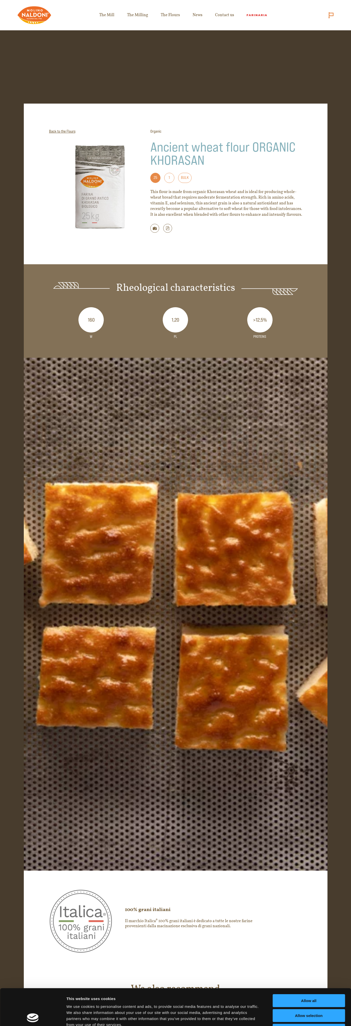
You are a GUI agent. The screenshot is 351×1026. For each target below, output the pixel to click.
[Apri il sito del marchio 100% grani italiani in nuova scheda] (175, 921)
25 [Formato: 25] (155, 177)
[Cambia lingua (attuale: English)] (330, 15)
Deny (309, 994)
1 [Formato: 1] (169, 177)
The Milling (137, 15)
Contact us (224, 15)
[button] (167, 228)
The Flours (170, 15)
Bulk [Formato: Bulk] (185, 177)
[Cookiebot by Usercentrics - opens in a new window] (33, 1016)
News (197, 15)
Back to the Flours (62, 131)
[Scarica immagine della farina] (154, 228)
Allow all (309, 964)
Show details (265, 1016)
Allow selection (308, 979)
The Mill (106, 15)
